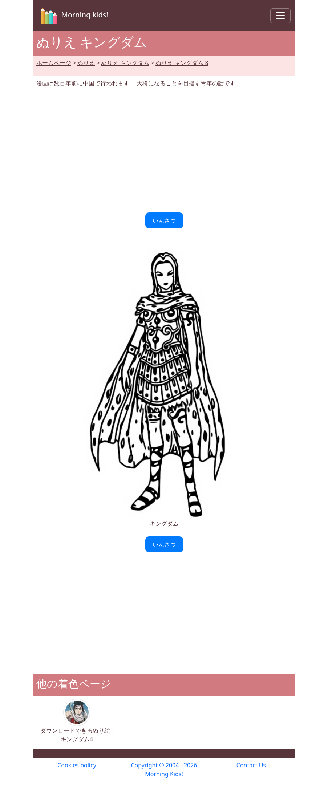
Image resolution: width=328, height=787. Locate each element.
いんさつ (164, 220)
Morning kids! (73, 16)
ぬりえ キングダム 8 (181, 63)
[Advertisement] (164, 150)
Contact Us (251, 765)
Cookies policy (76, 765)
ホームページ (53, 63)
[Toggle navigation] (280, 15)
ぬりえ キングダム (125, 63)
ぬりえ (86, 63)
